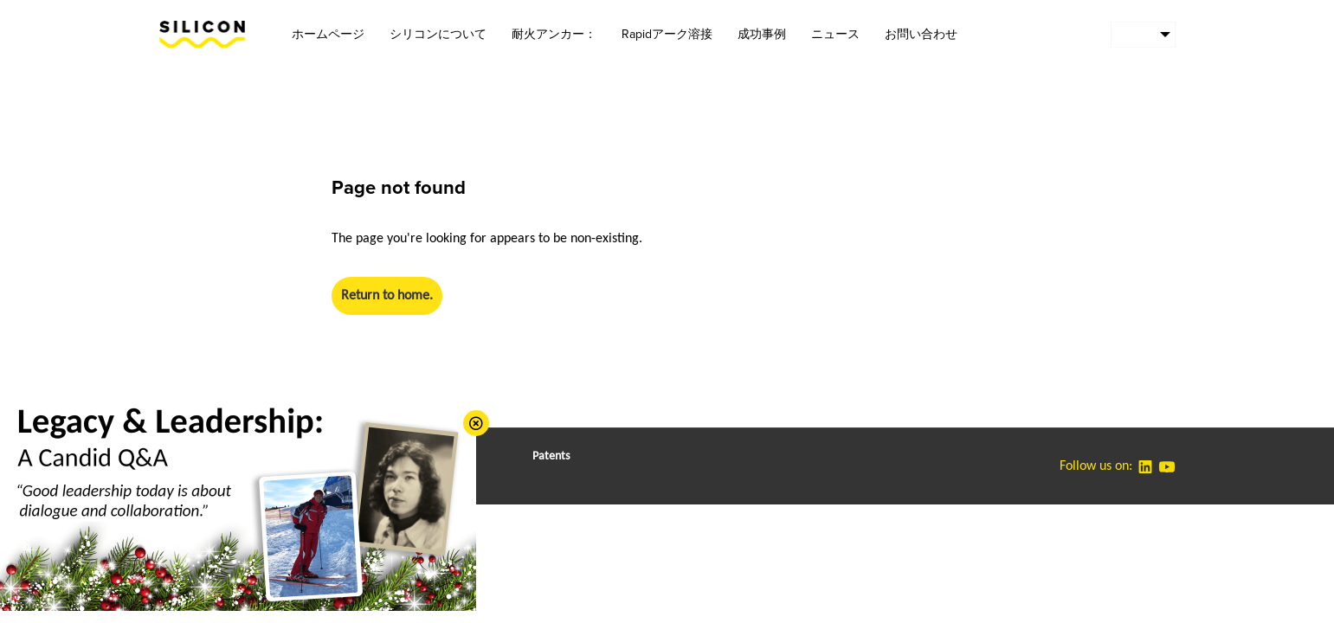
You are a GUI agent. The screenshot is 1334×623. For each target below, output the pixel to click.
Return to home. (387, 296)
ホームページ (328, 34)
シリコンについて (438, 34)
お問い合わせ (921, 34)
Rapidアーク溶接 (667, 34)
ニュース (835, 34)
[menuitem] (1143, 34)
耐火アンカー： (554, 34)
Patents (551, 456)
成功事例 (762, 34)
